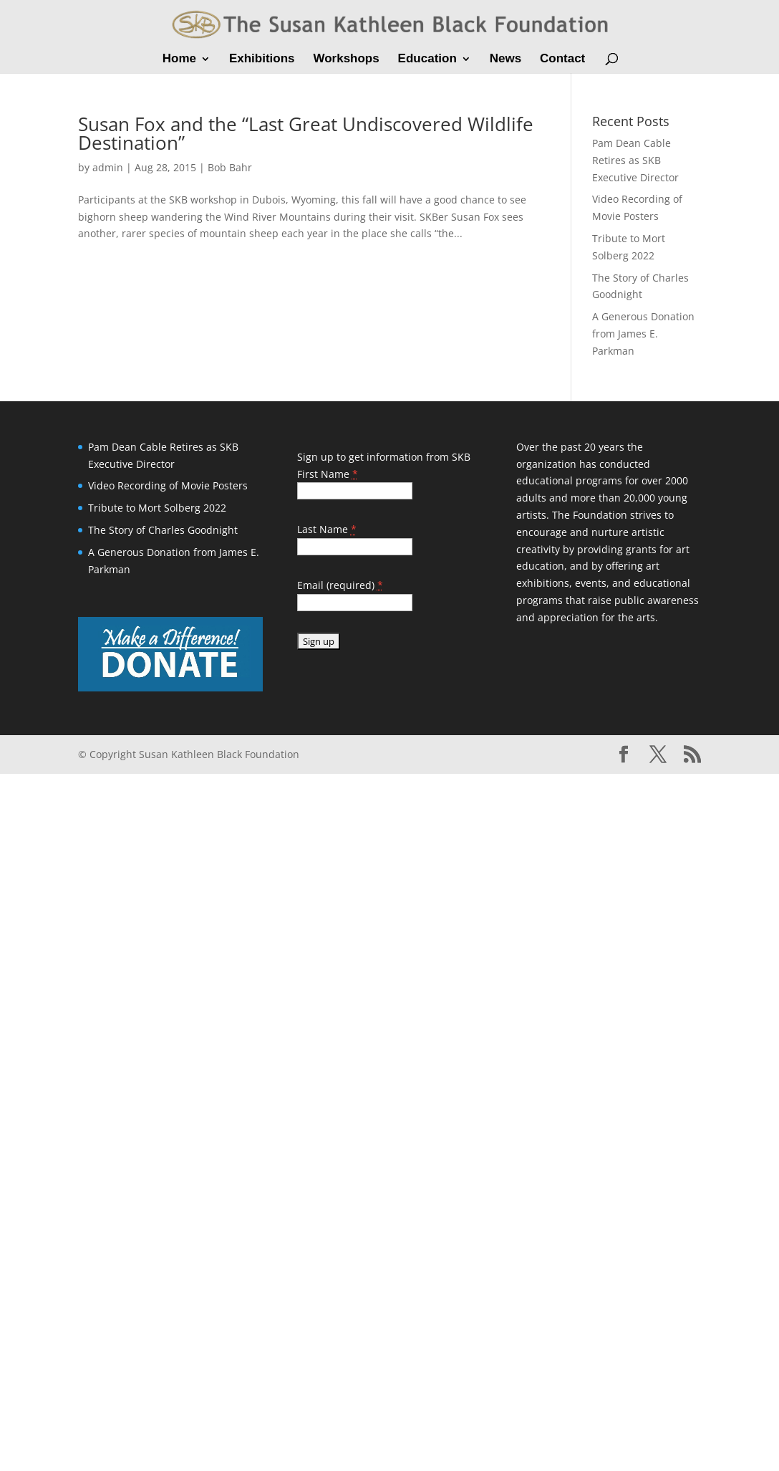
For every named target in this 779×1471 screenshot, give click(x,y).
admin (107, 167)
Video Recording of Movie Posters (168, 485)
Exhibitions (262, 59)
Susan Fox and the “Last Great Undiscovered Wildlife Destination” (305, 133)
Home (179, 59)
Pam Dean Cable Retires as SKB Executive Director (635, 160)
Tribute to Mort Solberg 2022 (157, 507)
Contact (562, 59)
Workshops (346, 59)
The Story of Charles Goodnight (163, 530)
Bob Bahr (230, 167)
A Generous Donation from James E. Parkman (643, 334)
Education (427, 59)
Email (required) (340, 585)
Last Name (327, 529)
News (505, 59)
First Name (327, 474)
